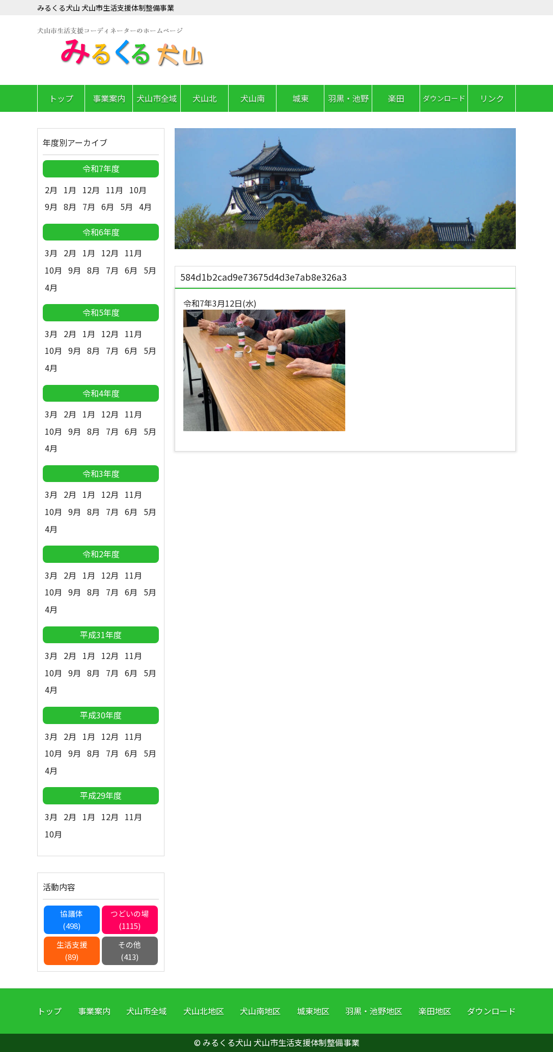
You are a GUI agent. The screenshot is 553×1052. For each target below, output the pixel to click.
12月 (91, 190)
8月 (70, 206)
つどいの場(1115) (129, 919)
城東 (300, 98)
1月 (70, 190)
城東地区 (313, 1011)
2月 (51, 190)
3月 (51, 253)
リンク (492, 98)
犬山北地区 (203, 1011)
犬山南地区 (260, 1011)
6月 (107, 206)
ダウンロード (444, 98)
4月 (145, 206)
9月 (51, 206)
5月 (126, 206)
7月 (88, 206)
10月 (138, 190)
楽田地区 (435, 1011)
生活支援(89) (72, 950)
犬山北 (204, 98)
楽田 (396, 98)
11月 (114, 190)
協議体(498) (71, 919)
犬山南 (252, 98)
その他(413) (129, 950)
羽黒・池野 (348, 98)
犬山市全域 (156, 98)
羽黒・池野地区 (373, 1011)
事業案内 (109, 98)
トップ (61, 98)
